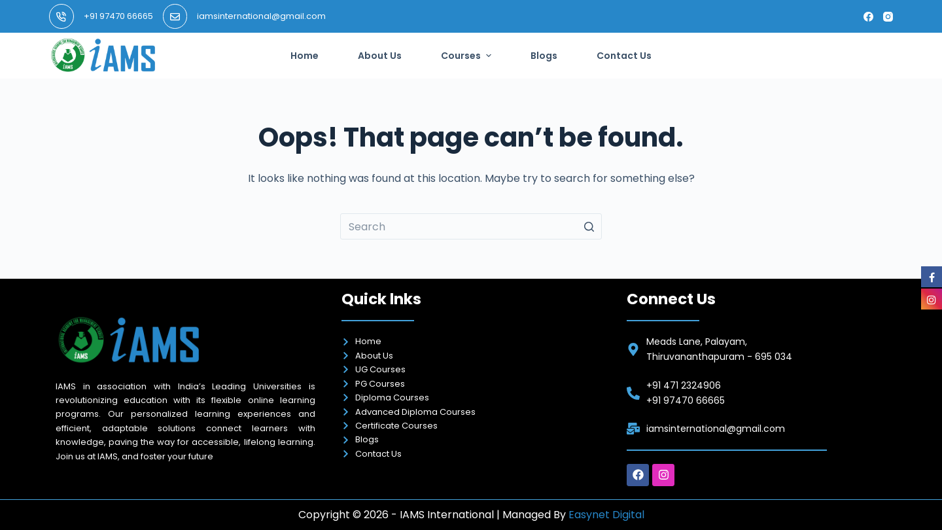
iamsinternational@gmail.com (261, 16)
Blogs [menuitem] (544, 55)
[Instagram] (888, 17)
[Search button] (589, 226)
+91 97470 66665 (118, 16)
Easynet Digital (606, 514)
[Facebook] (868, 17)
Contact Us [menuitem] (624, 55)
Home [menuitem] (304, 55)
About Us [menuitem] (380, 55)
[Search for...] (471, 226)
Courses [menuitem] (468, 55)
